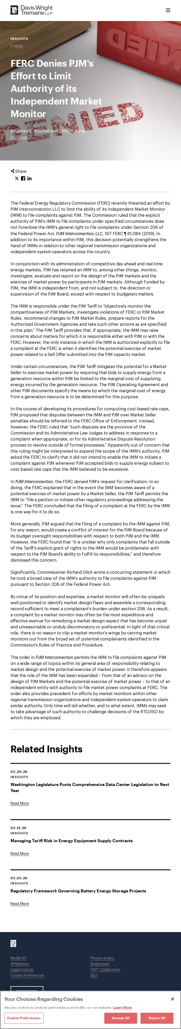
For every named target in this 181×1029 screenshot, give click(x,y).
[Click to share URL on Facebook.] (23, 178)
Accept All (121, 1018)
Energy (17, 46)
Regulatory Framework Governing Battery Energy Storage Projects (78, 890)
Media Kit (18, 958)
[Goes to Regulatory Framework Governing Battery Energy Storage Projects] (20, 904)
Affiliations (20, 964)
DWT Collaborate (105, 970)
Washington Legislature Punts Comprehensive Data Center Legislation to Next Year (90, 787)
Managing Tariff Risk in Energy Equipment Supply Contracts (72, 840)
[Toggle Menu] (168, 10)
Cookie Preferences (27, 976)
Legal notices (22, 970)
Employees (100, 964)
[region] (90, 1010)
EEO (94, 976)
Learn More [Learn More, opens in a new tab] (122, 1007)
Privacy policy (102, 958)
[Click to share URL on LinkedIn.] (29, 178)
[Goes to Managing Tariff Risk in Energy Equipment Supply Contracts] (20, 854)
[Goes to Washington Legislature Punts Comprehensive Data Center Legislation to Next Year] (20, 803)
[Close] (172, 999)
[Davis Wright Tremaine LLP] (32, 10)
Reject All (157, 1018)
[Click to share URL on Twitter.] (17, 178)
